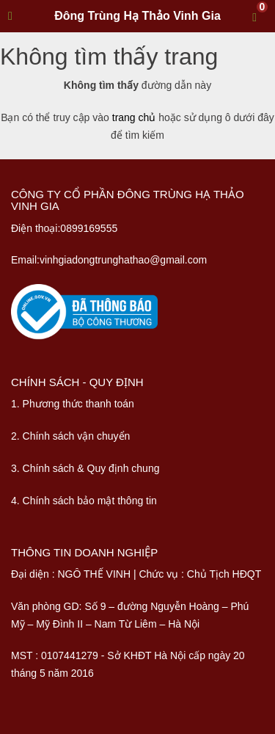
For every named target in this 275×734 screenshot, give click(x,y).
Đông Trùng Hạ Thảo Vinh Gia (137, 16)
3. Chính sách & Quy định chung (85, 468)
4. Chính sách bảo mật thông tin (84, 500)
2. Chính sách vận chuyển (70, 436)
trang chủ (134, 117)
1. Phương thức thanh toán (72, 404)
